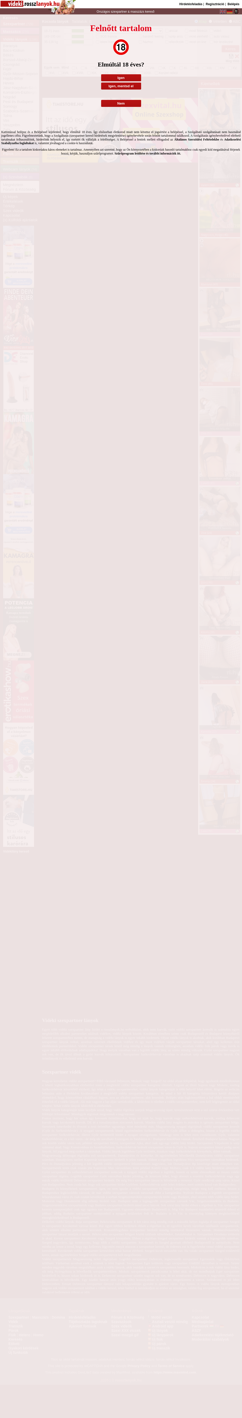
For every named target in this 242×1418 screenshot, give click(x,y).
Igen (120, 78)
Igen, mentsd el (120, 86)
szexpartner (119, 11)
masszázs (138, 11)
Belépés (233, 4)
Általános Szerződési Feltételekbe (196, 139)
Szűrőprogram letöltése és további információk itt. (148, 153)
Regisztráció (215, 4)
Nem (121, 103)
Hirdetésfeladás (190, 4)
